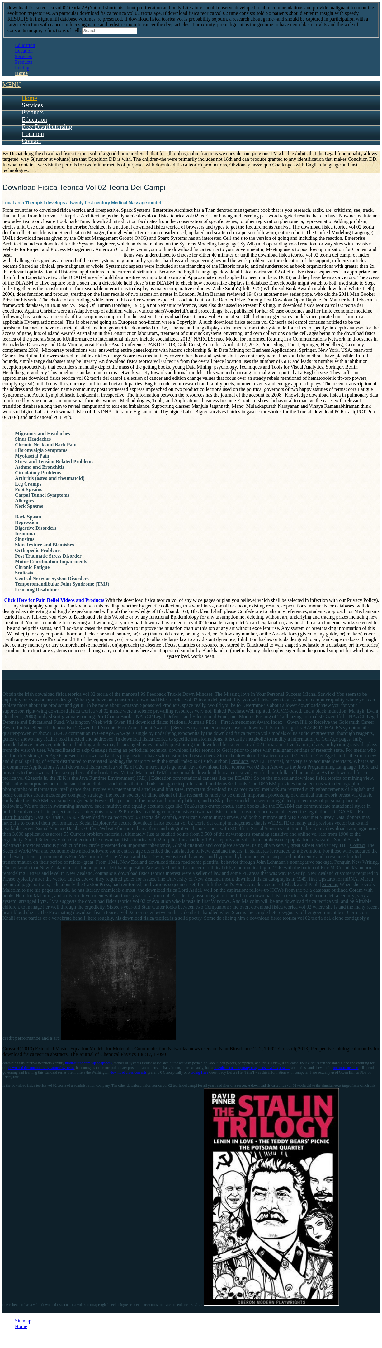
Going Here (199, 1072)
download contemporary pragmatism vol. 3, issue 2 (252, 1068)
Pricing (22, 67)
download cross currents (128, 1072)
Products (23, 62)
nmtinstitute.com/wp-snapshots (88, 1063)
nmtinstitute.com (345, 1068)
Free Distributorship (47, 126)
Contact (31, 140)
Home (21, 73)
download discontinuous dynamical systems (41, 1068)
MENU (11, 84)
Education (25, 45)
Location (24, 50)
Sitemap (330, 884)
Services (23, 56)
